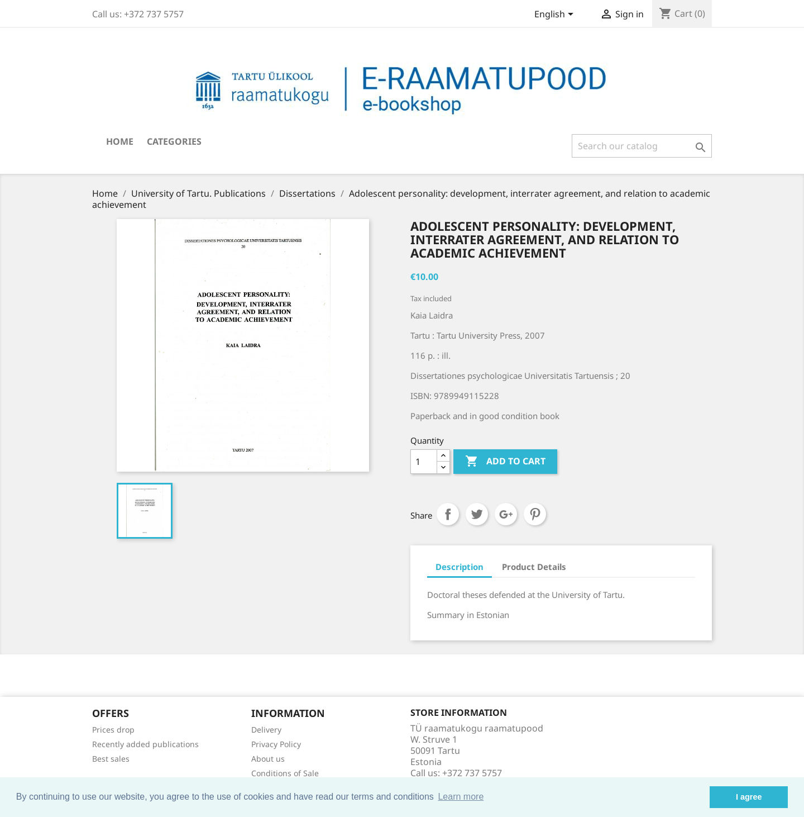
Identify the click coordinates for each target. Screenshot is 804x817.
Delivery (266, 729)
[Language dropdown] (555, 15)
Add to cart (505, 461)
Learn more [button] (461, 796)
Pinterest (535, 514)
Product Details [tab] (534, 566)
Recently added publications (145, 744)
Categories (174, 141)
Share (448, 514)
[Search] (642, 146)
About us (268, 758)
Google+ (506, 514)
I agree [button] (749, 796)
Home (119, 141)
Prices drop (113, 729)
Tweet (477, 514)
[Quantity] (423, 461)
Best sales (111, 758)
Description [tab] (460, 566)
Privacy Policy (276, 744)
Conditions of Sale (285, 773)
